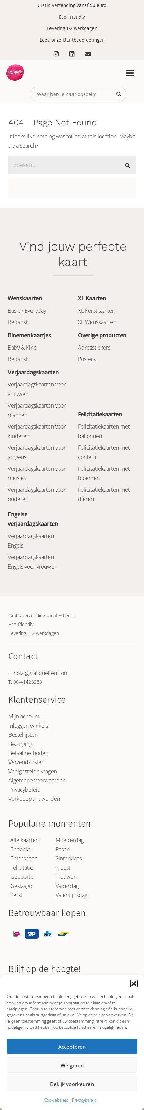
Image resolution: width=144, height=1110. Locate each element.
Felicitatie (21, 867)
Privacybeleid (84, 1100)
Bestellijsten (23, 734)
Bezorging (20, 744)
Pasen (63, 849)
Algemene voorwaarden (37, 780)
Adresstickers (94, 347)
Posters (87, 359)
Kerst (16, 895)
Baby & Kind (22, 347)
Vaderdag (67, 886)
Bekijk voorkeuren (72, 1084)
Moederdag (70, 840)
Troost (63, 867)
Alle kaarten (24, 840)
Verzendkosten (26, 762)
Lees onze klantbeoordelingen (72, 40)
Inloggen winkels (28, 725)
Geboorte (22, 876)
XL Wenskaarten (97, 322)
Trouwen (66, 876)
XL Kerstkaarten (96, 310)
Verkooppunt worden (34, 798)
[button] (133, 983)
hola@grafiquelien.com (41, 673)
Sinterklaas (69, 858)
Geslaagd (21, 886)
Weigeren (72, 1065)
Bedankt (18, 322)
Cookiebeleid (56, 1100)
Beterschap (24, 858)
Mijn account (23, 716)
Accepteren (72, 1046)
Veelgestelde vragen (32, 771)
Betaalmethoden (28, 753)
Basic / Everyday (27, 310)
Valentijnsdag (71, 895)
